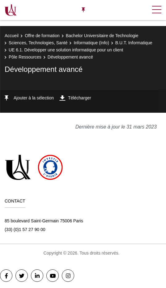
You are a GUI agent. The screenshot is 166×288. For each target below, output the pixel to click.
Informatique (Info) (91, 42)
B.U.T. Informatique (133, 42)
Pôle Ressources (25, 57)
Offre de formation (42, 35)
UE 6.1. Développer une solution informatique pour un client (66, 49)
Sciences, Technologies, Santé (38, 42)
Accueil (12, 35)
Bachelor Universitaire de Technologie (102, 35)
